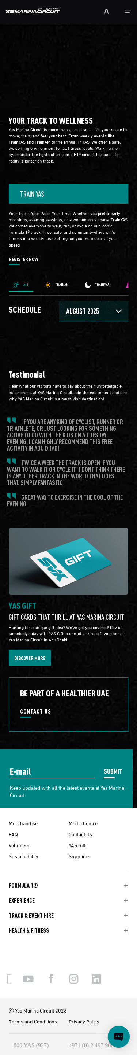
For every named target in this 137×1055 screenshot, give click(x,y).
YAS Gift (77, 845)
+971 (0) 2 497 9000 (93, 1045)
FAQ (13, 834)
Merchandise (23, 823)
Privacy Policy (84, 1021)
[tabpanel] (68, 361)
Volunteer (19, 845)
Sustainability (23, 856)
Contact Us (80, 834)
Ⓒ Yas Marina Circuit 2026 (38, 1010)
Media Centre (83, 823)
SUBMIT (113, 771)
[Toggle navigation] (127, 11)
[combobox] (68, 194)
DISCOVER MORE (29, 658)
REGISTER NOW (23, 259)
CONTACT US (35, 711)
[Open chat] (119, 1037)
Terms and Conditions (33, 1021)
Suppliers (79, 856)
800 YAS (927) (31, 1045)
